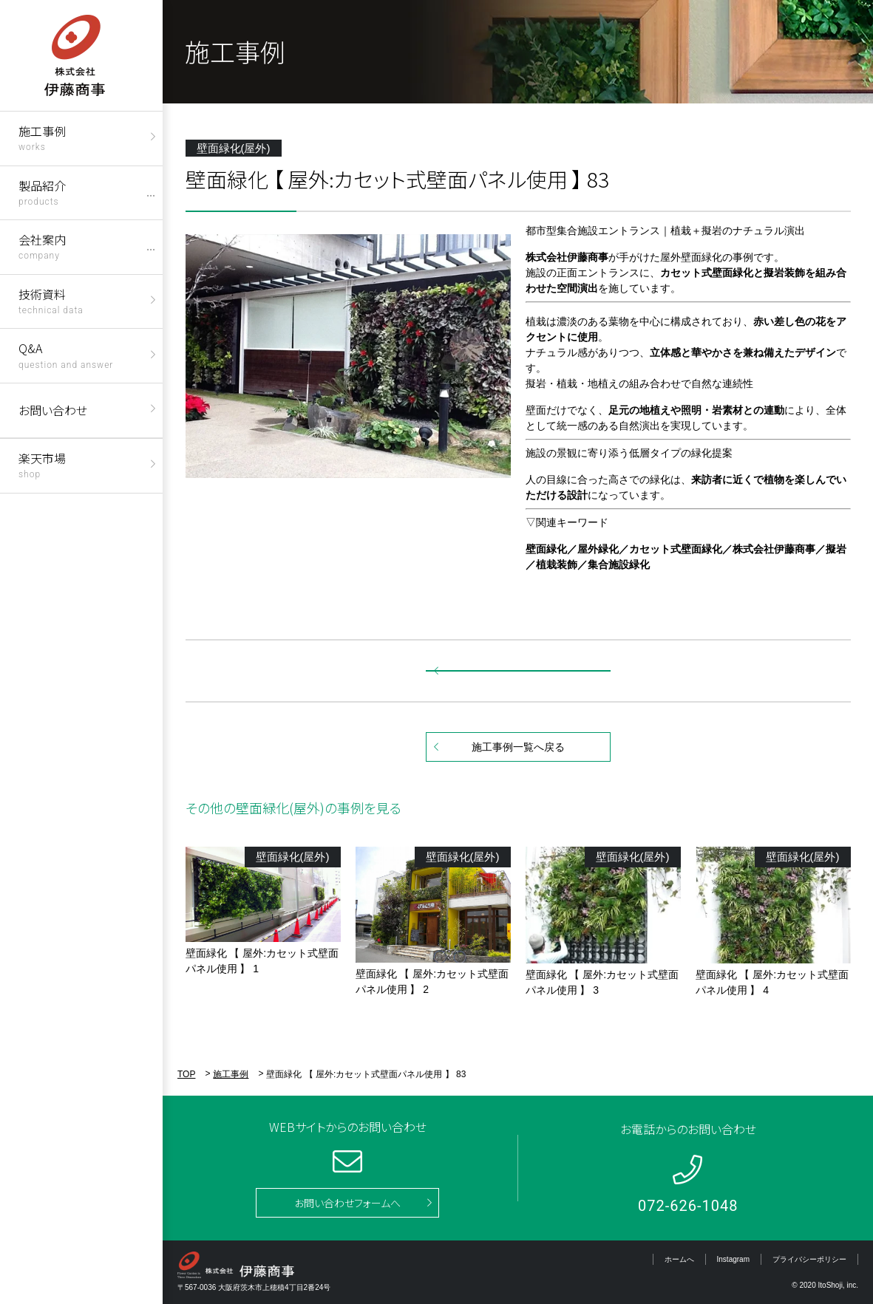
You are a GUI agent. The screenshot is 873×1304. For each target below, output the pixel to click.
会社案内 (42, 246)
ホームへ (679, 1259)
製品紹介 (42, 192)
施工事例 (42, 137)
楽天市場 (42, 464)
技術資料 (51, 300)
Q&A (65, 354)
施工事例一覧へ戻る (518, 747)
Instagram (733, 1259)
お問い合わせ (52, 410)
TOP (186, 1074)
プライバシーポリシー (809, 1259)
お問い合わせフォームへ (347, 1202)
